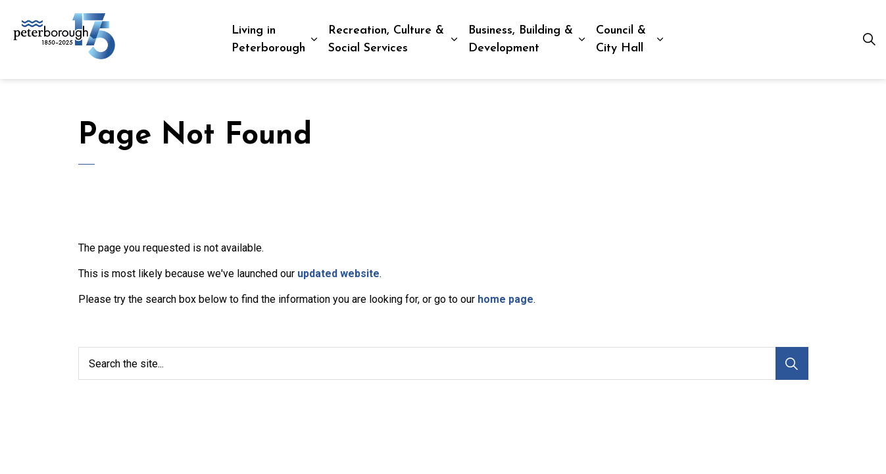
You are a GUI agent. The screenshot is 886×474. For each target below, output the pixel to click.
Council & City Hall (621, 39)
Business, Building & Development (520, 39)
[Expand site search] (869, 39)
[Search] (791, 363)
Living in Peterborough (268, 39)
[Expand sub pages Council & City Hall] (660, 39)
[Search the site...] (443, 363)
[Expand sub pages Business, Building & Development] (582, 39)
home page (505, 299)
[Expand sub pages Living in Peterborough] (313, 39)
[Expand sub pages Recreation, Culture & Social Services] (454, 39)
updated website (338, 273)
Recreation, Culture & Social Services (386, 39)
